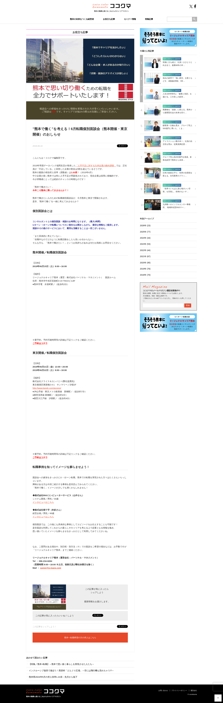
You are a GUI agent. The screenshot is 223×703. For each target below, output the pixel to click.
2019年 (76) (145, 269)
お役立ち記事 (109, 19)
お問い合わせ (163, 690)
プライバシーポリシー (179, 690)
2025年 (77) (145, 232)
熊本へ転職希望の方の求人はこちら (80, 637)
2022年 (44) (145, 250)
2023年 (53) (145, 244)
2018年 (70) (145, 275)
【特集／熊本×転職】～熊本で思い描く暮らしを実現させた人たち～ (60, 664)
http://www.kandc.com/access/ (47, 388)
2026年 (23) (145, 225)
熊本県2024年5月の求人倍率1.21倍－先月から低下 (51, 677)
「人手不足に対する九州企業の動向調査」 (96, 165)
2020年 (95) (145, 263)
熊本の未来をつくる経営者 (82, 19)
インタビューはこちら (43, 502)
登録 (188, 305)
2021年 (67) (145, 256)
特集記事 (149, 19)
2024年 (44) (145, 238)
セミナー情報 (130, 19)
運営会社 (194, 690)
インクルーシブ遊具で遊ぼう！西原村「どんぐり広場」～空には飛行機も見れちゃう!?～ (70, 670)
